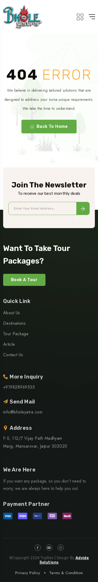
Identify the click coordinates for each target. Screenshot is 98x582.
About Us (11, 313)
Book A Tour (24, 279)
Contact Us (13, 355)
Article (9, 344)
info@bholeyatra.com (22, 412)
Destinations (14, 323)
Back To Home (49, 126)
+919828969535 (19, 387)
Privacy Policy (27, 573)
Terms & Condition (66, 573)
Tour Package (15, 334)
